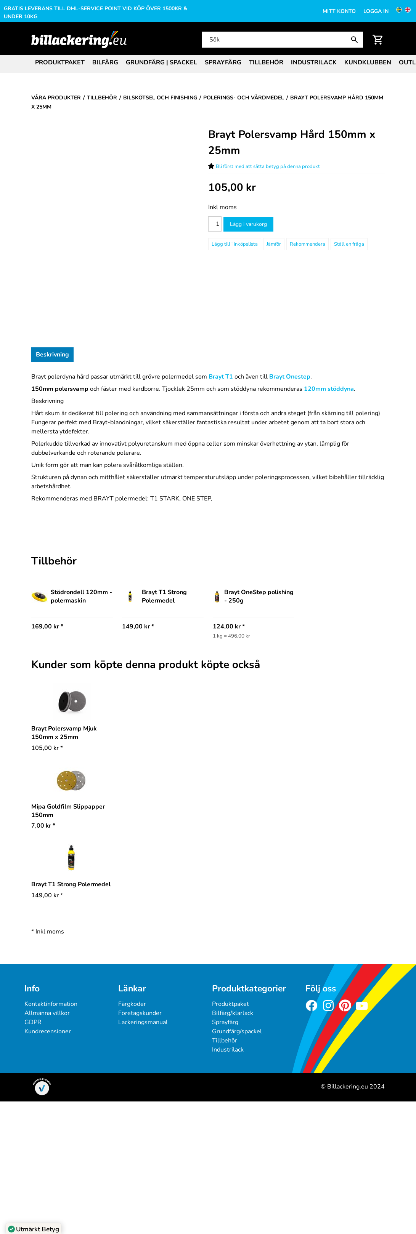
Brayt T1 (221, 376)
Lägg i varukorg (248, 224)
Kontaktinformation (50, 1004)
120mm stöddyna (329, 389)
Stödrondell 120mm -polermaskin (71, 596)
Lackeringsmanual (143, 1022)
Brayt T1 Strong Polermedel (154, 596)
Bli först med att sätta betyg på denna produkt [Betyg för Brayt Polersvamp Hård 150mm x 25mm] (268, 166)
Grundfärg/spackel (237, 1031)
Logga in (376, 11)
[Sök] (281, 40)
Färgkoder (132, 1004)
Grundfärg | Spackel (161, 62)
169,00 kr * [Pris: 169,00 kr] (47, 626)
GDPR (33, 1022)
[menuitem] (59, 62)
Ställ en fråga (349, 244)
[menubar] (208, 63)
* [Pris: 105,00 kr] (47, 748)
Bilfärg (105, 62)
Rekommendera (307, 244)
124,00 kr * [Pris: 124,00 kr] (229, 626)
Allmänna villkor (47, 1013)
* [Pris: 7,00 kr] (43, 826)
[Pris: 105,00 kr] (232, 187)
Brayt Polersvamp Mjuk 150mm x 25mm (64, 732)
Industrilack (314, 62)
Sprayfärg (223, 62)
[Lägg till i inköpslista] (235, 244)
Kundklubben (367, 62)
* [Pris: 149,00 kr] (47, 895)
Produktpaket (60, 62)
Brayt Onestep (289, 376)
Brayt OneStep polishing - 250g (253, 596)
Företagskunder (140, 1013)
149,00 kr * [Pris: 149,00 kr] (138, 626)
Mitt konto (339, 11)
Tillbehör (266, 62)
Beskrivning (52, 354)
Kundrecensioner (47, 1031)
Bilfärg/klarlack (232, 1013)
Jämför (274, 244)
